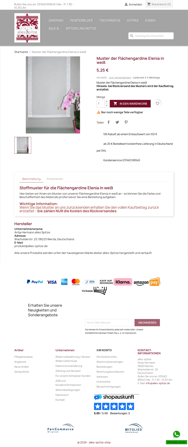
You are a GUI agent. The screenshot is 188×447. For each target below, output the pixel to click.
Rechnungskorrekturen (110, 371)
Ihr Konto (104, 350)
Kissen (150, 20)
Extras (133, 20)
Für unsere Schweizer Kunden (73, 375)
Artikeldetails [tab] (55, 179)
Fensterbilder (81, 20)
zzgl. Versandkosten (120, 77)
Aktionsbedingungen (67, 389)
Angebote (20, 361)
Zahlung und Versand (67, 370)
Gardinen (56, 20)
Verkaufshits (21, 371)
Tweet (117, 122)
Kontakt (60, 399)
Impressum (61, 394)
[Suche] (151, 35)
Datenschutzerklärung (68, 366)
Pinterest (126, 122)
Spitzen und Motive (81, 28)
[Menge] (101, 103)
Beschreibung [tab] (31, 179)
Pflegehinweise (23, 356)
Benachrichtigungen (109, 386)
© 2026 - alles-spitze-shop (94, 442)
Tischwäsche (110, 20)
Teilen (108, 122)
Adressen (102, 376)
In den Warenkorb (130, 103)
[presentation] (111, 310)
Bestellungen (104, 366)
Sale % (54, 28)
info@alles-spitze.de (158, 383)
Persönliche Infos (107, 356)
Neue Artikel (21, 366)
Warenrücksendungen (110, 361)
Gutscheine (103, 381)
